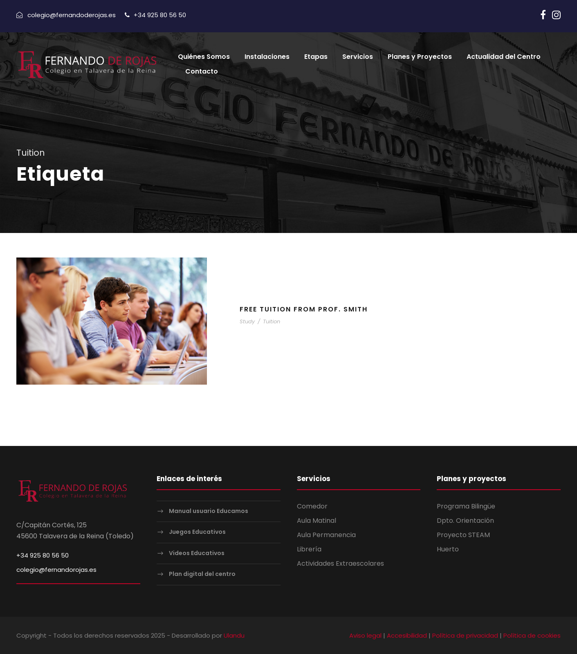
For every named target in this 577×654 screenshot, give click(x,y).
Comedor (312, 506)
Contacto (201, 72)
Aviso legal (365, 635)
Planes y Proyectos (420, 57)
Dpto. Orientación (465, 520)
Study (247, 321)
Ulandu (234, 635)
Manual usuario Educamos (208, 510)
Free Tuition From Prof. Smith (304, 309)
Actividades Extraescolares (340, 563)
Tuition (271, 321)
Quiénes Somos (204, 57)
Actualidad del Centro (504, 57)
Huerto (448, 548)
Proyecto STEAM (463, 534)
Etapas (316, 57)
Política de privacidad (465, 635)
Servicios (357, 57)
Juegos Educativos (197, 532)
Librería (309, 548)
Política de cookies (532, 635)
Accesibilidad (407, 635)
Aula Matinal (316, 520)
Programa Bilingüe (466, 506)
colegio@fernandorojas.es (56, 569)
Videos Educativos (197, 553)
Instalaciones (267, 57)
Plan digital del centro (202, 574)
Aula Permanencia (326, 534)
